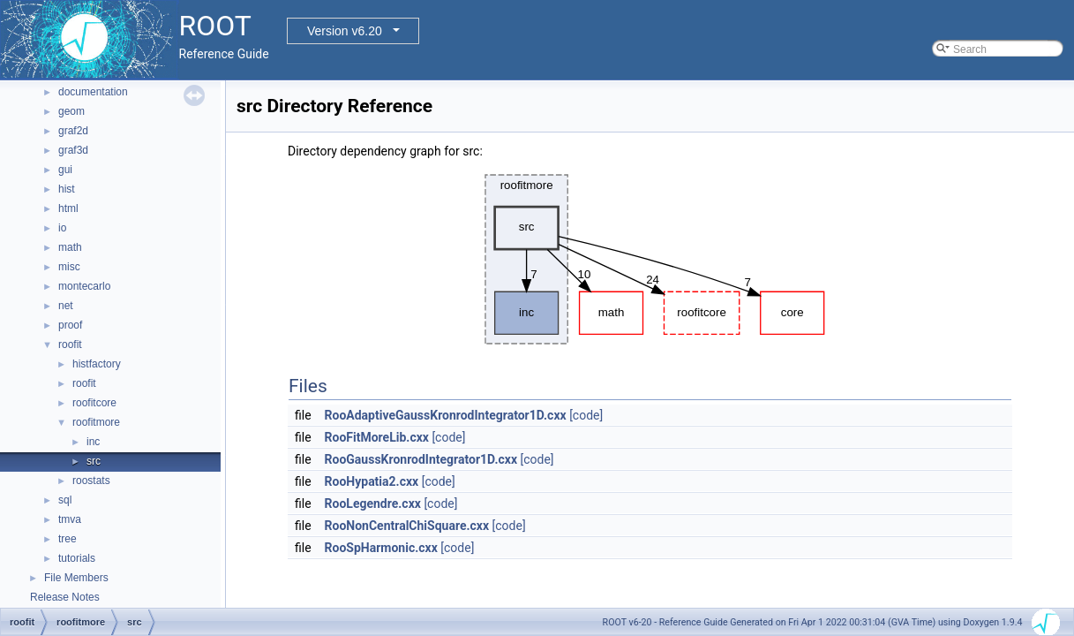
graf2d (73, 131)
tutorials (76, 558)
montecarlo (84, 286)
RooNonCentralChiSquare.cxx (407, 526)
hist (66, 189)
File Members (76, 578)
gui (65, 169)
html (68, 208)
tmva (69, 519)
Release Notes (65, 597)
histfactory (96, 364)
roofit (70, 344)
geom (71, 111)
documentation (93, 92)
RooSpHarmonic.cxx (381, 548)
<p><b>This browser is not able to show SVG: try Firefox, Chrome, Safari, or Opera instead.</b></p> (650, 259)
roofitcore (94, 403)
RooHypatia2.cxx (372, 481)
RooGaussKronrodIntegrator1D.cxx (421, 459)
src (93, 461)
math (70, 247)
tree (67, 539)
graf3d (73, 150)
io (62, 228)
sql (64, 500)
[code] (586, 415)
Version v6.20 (344, 31)
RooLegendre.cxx (373, 503)
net (65, 305)
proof (70, 325)
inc (93, 441)
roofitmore (96, 422)
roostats (91, 480)
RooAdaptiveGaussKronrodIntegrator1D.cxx (446, 415)
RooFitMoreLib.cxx (377, 437)
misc (69, 267)
